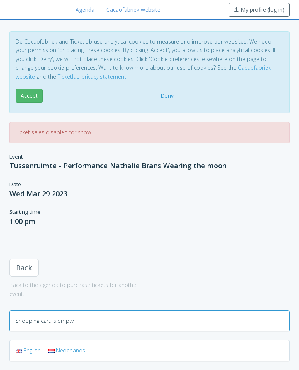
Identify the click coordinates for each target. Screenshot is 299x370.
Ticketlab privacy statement (92, 76)
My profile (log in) (259, 9)
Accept (29, 95)
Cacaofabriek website (133, 9)
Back (24, 267)
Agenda (85, 9)
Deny (167, 95)
